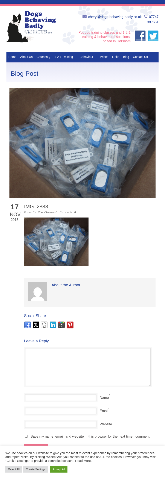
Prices (104, 57)
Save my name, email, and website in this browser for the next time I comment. (90, 436)
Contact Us (140, 57)
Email (104, 411)
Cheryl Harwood (47, 212)
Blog (126, 57)
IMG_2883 (36, 206)
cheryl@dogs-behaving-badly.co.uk (115, 17)
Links (115, 57)
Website (106, 424)
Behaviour (88, 57)
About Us (26, 57)
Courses (43, 57)
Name (104, 397)
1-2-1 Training (65, 57)
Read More (83, 460)
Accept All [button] (59, 469)
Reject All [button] (14, 469)
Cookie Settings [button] (35, 469)
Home (12, 57)
